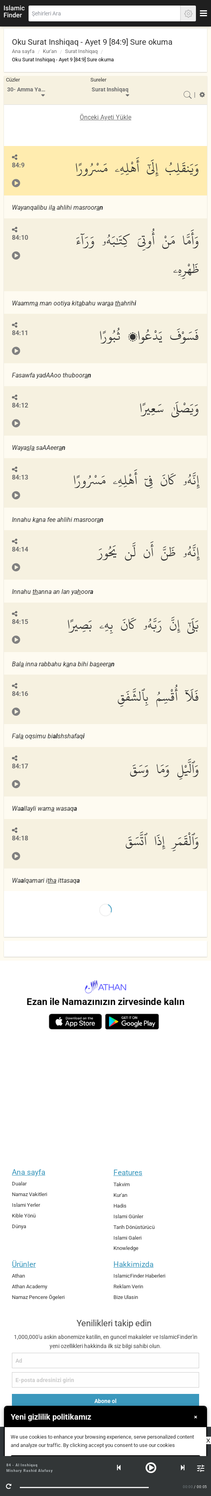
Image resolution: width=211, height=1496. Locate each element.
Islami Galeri (127, 1238)
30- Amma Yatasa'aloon (28, 89)
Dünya (19, 1226)
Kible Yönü (24, 1216)
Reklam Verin (128, 1286)
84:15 (20, 622)
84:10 (20, 237)
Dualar (19, 1184)
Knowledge (125, 1248)
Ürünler (24, 1264)
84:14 (20, 549)
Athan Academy (29, 1286)
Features (127, 1172)
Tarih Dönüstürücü (134, 1227)
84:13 (20, 477)
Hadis (120, 1206)
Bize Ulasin (125, 1297)
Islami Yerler (26, 1205)
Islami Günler (128, 1216)
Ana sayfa (23, 51)
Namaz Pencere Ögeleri (38, 1297)
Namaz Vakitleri (29, 1194)
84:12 (20, 405)
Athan (18, 1276)
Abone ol (105, 1401)
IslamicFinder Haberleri (139, 1276)
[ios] (75, 1022)
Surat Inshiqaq (81, 51)
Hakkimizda (133, 1264)
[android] (132, 1022)
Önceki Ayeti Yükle (105, 117)
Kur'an (50, 51)
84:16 (20, 694)
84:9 (18, 165)
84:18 (20, 838)
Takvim (121, 1184)
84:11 (20, 333)
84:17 (20, 766)
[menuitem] (27, 90)
